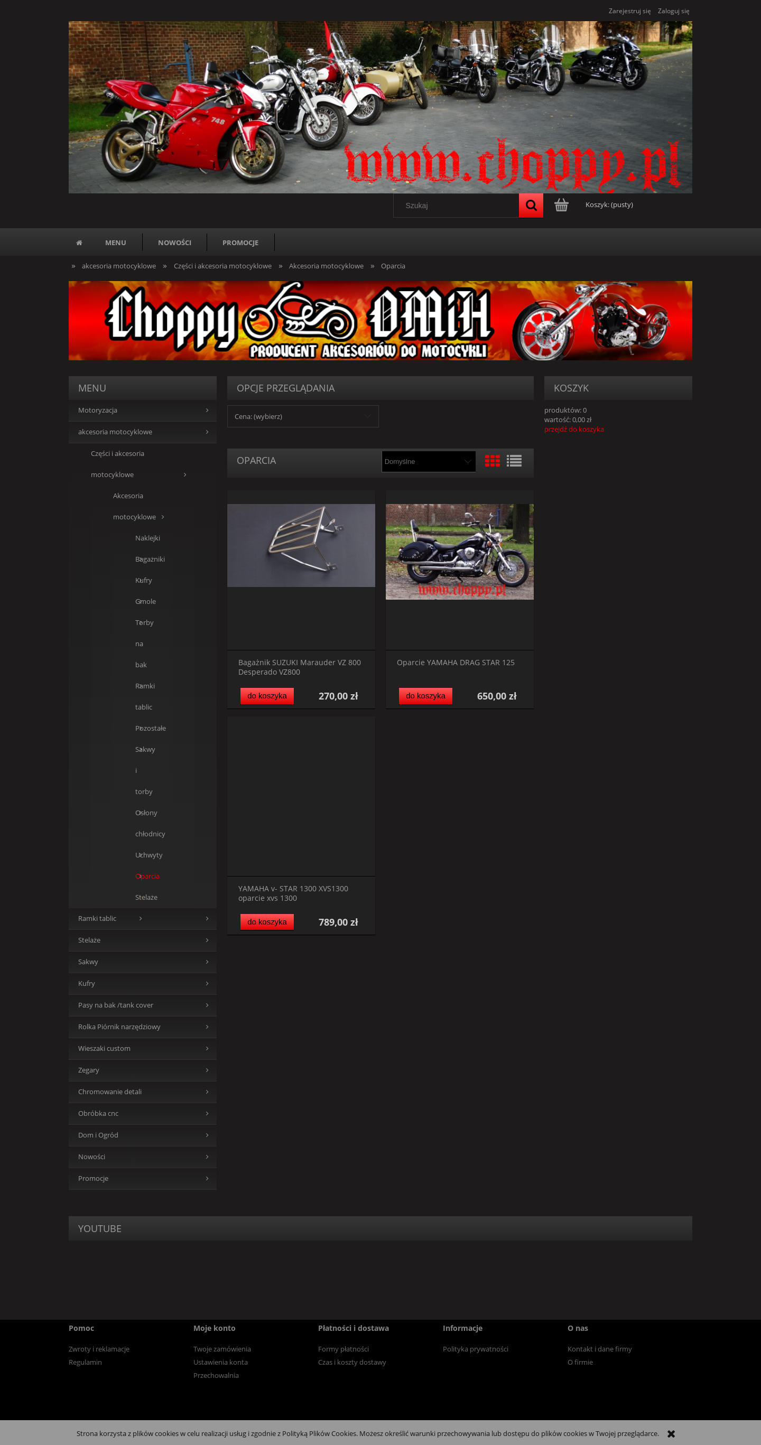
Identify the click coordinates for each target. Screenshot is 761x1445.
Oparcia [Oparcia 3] (142, 876)
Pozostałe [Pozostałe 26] (142, 728)
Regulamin (85, 1362)
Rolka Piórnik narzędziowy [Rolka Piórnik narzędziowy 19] (119, 1026)
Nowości (91, 1156)
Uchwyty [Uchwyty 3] (142, 855)
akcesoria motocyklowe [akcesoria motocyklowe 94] (115, 431)
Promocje (93, 1178)
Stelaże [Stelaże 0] (89, 940)
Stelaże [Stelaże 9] (142, 897)
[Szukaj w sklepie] (458, 205)
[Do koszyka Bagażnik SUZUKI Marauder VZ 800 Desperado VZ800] (266, 696)
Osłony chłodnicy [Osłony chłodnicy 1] (142, 823)
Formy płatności (343, 1349)
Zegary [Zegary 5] (88, 1070)
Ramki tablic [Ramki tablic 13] (97, 918)
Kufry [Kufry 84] (86, 983)
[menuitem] (116, 242)
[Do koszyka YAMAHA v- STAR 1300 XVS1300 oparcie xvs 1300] (266, 922)
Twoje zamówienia (222, 1349)
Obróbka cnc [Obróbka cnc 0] (98, 1113)
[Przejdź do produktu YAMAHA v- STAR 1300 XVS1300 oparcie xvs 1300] (301, 796)
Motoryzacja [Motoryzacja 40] (97, 410)
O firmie (580, 1362)
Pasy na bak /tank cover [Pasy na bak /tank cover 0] (115, 1005)
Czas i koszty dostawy (352, 1362)
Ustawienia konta (220, 1362)
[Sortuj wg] (428, 461)
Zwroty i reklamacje (99, 1349)
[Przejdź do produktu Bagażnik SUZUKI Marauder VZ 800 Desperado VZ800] (301, 570)
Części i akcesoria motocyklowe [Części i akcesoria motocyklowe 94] (117, 464)
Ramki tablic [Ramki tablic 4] (142, 697)
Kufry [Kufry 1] (142, 580)
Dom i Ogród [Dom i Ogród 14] (98, 1135)
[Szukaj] (531, 205)
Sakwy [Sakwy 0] (88, 961)
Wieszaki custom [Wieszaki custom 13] (104, 1048)
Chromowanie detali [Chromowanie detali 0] (110, 1091)
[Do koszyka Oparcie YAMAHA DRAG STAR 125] (425, 696)
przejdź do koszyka (574, 429)
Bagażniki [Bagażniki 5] (142, 559)
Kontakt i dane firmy (600, 1349)
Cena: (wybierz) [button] (258, 416)
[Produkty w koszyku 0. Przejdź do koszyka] (594, 204)
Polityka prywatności (475, 1349)
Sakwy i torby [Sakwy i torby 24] (142, 770)
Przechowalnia (216, 1375)
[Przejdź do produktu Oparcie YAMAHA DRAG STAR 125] (460, 570)
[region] (380, 320)
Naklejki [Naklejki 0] (142, 538)
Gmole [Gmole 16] (142, 601)
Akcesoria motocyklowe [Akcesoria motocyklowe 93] (134, 506)
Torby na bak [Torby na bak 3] (142, 643)
